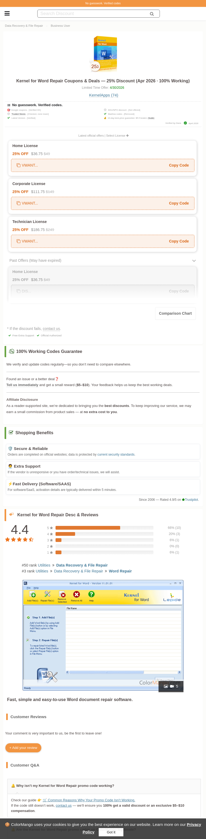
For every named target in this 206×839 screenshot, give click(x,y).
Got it (111, 832)
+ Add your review (23, 748)
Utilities (44, 565)
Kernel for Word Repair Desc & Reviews (57, 515)
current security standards (115, 454)
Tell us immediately (22, 385)
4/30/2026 (117, 88)
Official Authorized (51, 335)
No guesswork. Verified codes (103, 3)
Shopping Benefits (34, 432)
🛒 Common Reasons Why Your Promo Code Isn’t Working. (88, 800)
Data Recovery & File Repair (24, 25)
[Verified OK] (35, 110)
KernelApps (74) (103, 95)
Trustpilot (190, 500)
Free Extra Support (23, 335)
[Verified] (31, 118)
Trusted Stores (18, 114)
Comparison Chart (175, 313)
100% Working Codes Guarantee (49, 351)
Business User (60, 25)
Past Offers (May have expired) (35, 260)
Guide (151, 118)
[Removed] (129, 114)
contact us (51, 328)
